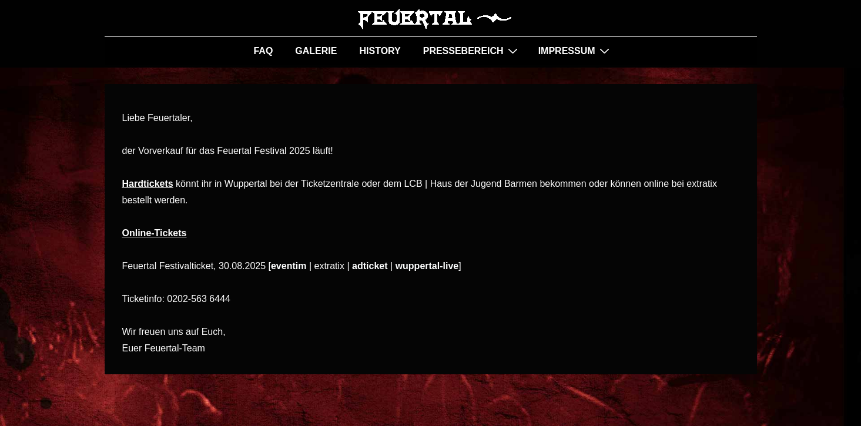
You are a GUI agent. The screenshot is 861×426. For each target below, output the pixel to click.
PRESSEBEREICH (472, 50)
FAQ (263, 51)
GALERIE (316, 51)
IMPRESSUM (575, 50)
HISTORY (379, 51)
